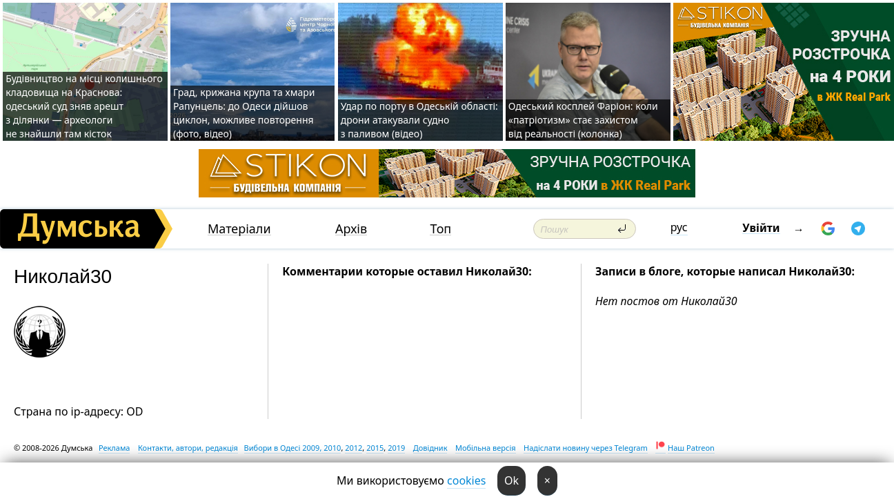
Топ (440, 228)
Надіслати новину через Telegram (586, 447)
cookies (466, 480)
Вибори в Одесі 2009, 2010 (292, 447)
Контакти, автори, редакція (188, 447)
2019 (396, 447)
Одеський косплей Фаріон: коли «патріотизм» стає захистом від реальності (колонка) (583, 119)
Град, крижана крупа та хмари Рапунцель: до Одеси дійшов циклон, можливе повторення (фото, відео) (244, 113)
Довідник (430, 447)
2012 (353, 447)
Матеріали (239, 228)
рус (679, 227)
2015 (375, 447)
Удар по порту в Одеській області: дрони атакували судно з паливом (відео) (419, 119)
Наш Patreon (691, 447)
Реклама (114, 447)
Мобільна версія (485, 447)
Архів (351, 228)
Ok (511, 480)
